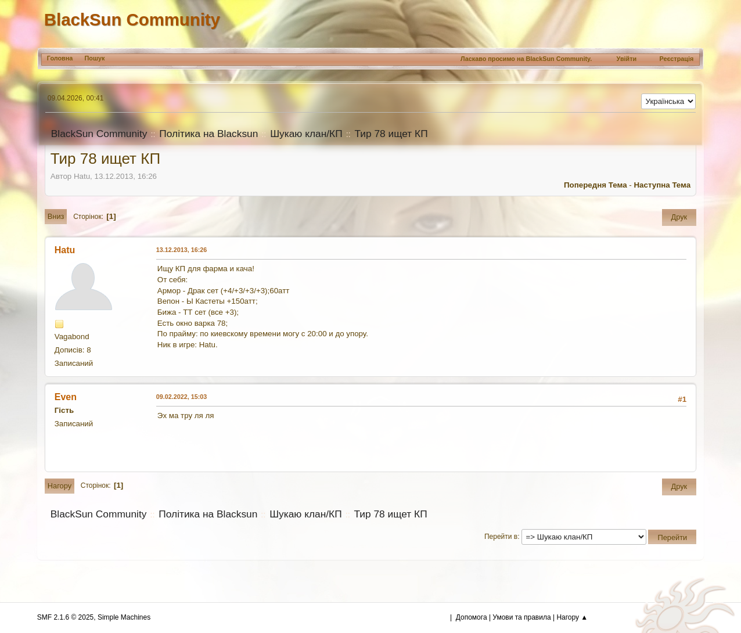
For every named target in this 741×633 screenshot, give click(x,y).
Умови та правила (521, 617)
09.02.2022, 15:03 (181, 396)
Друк (679, 217)
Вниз (56, 216)
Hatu (65, 250)
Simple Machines (124, 617)
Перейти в (500, 537)
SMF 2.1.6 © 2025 (65, 617)
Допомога (471, 617)
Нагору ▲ (572, 617)
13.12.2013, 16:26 (181, 249)
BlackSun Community (132, 19)
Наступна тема (662, 185)
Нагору (59, 485)
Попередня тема (595, 185)
